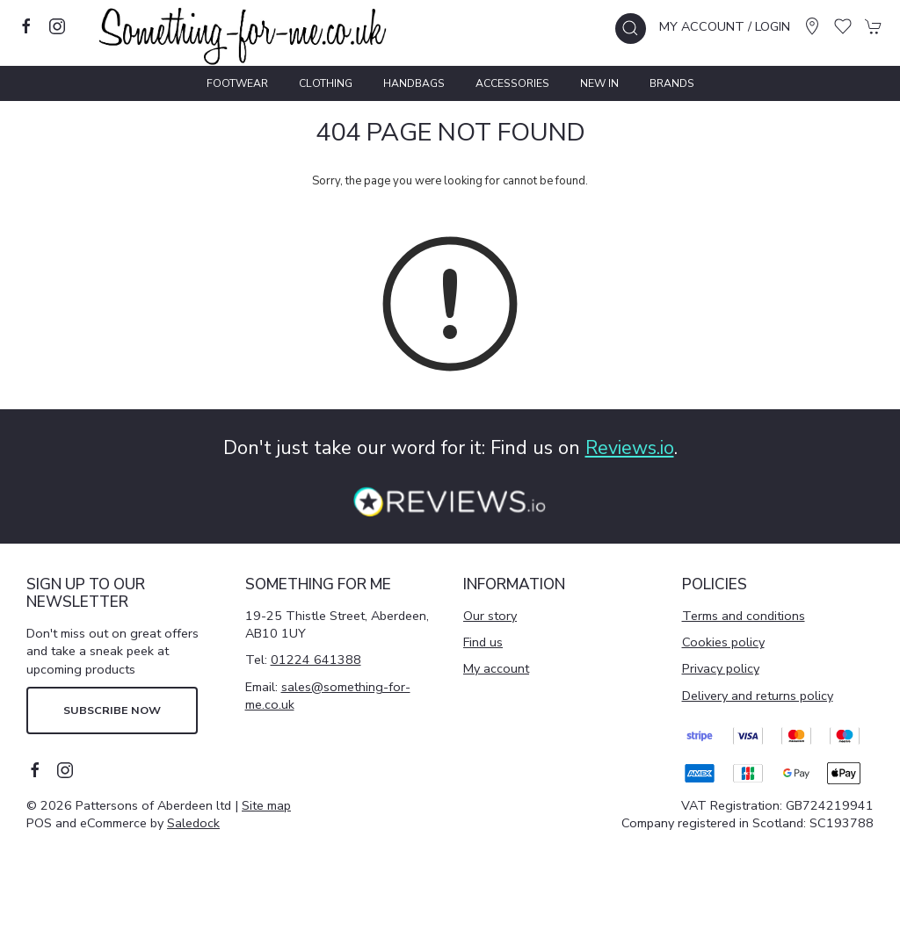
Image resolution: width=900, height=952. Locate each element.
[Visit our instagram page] (57, 26)
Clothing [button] (325, 83)
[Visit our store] (812, 26)
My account (496, 668)
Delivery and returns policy (757, 695)
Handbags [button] (414, 83)
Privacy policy (720, 668)
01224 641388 (316, 659)
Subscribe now (112, 710)
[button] (630, 28)
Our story (490, 615)
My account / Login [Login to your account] (724, 26)
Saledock (193, 823)
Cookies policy (723, 642)
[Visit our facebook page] (26, 26)
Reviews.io (629, 448)
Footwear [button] (237, 83)
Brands (672, 83)
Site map (266, 805)
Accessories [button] (512, 83)
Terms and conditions (743, 615)
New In (599, 83)
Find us (483, 642)
